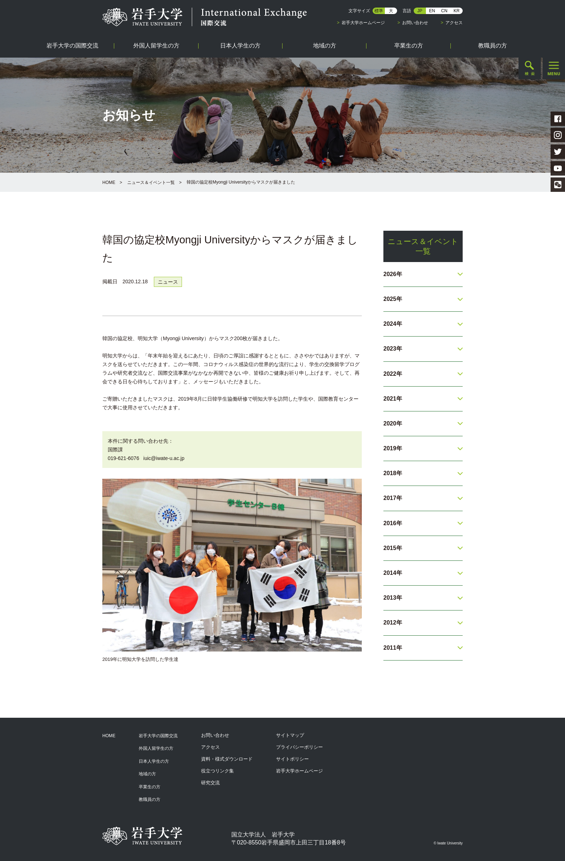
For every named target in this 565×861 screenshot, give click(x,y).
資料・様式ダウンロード (227, 759)
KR (457, 10)
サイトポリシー (292, 759)
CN (444, 10)
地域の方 (147, 773)
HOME (108, 182)
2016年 (392, 523)
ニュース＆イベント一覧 (151, 182)
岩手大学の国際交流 (158, 735)
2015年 (392, 548)
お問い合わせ (415, 22)
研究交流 (210, 782)
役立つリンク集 (217, 771)
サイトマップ (290, 735)
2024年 (392, 324)
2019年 (392, 448)
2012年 (392, 622)
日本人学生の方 (154, 761)
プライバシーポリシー (299, 747)
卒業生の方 (149, 786)
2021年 (392, 399)
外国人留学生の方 (156, 748)
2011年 (392, 648)
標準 (378, 10)
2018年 (392, 473)
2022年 (392, 374)
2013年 (392, 598)
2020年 (392, 423)
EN (432, 10)
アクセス (454, 22)
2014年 (392, 573)
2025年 (392, 299)
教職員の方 (149, 799)
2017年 (392, 498)
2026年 (392, 274)
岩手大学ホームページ (363, 22)
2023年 (392, 349)
